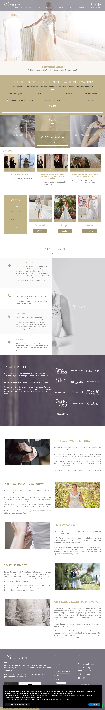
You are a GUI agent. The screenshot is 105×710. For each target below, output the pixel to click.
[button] (99, 688)
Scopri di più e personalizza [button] (17, 704)
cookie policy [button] (70, 693)
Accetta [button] (94, 704)
